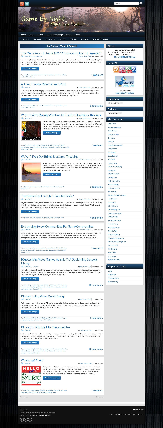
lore (66, 349)
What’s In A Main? (32, 360)
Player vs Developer (115, 213)
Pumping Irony (113, 224)
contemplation (50, 390)
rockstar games (50, 287)
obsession (23, 287)
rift (50, 105)
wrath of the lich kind (33, 353)
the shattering (45, 147)
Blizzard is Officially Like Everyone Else (45, 327)
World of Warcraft (26, 77)
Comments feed (113, 278)
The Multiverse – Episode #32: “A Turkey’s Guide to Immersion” (61, 53)
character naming (35, 390)
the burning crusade (38, 351)
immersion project (42, 75)
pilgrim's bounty (59, 145)
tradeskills (52, 147)
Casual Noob (112, 149)
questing (27, 320)
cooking (38, 145)
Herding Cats (112, 177)
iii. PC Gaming (50, 39)
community (50, 248)
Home (23, 35)
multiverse (51, 75)
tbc (31, 351)
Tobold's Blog (112, 249)
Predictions (45, 105)
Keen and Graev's (114, 188)
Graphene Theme (137, 414)
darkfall (56, 248)
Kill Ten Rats (112, 192)
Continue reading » (30, 69)
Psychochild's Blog (114, 220)
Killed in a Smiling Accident (117, 195)
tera (53, 105)
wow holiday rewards (27, 149)
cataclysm (27, 75)
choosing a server (41, 248)
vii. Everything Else (100, 39)
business (41, 349)
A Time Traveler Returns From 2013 (43, 84)
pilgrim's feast (25, 147)
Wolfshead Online (114, 260)
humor (40, 105)
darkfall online (63, 248)
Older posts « (24, 397)
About (31, 35)
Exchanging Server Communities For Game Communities (57, 226)
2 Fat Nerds (112, 124)
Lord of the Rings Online (28, 250)
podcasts (64, 75)
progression (60, 318)
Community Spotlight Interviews (59, 35)
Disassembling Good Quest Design (43, 296)
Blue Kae (111, 142)
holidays (52, 145)
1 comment (97, 75)
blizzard (26, 145)
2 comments (96, 318)
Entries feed (112, 275)
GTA (61, 285)
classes (43, 390)
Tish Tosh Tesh (113, 245)
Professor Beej (113, 217)
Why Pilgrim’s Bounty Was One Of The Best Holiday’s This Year (61, 115)
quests (32, 320)
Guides (77, 35)
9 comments (96, 106)
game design (33, 318)
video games (24, 289)
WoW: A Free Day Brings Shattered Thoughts (49, 157)
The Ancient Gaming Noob (117, 242)
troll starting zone (54, 186)
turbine (58, 250)
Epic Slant (111, 159)
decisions (57, 390)
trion (65, 105)
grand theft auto (54, 285)
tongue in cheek (59, 105)
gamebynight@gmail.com (125, 93)
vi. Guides (85, 39)
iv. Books (61, 39)
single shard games (50, 250)
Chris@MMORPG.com (125, 57)
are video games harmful (31, 285)
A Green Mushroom (114, 127)
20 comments (96, 285)
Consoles (46, 285)
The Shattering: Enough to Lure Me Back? (47, 196)
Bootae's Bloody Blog (115, 145)
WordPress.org (113, 282)
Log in (110, 271)
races (40, 392)
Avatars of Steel (113, 134)
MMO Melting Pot (114, 210)
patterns (36, 392)
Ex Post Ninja (112, 163)
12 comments (96, 349)
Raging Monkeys (113, 227)
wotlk (57, 351)
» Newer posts (99, 397)
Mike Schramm (113, 206)
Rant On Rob (112, 231)
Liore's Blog (112, 202)
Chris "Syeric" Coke (85, 56)
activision (27, 349)
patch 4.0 (38, 217)
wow (33, 77)
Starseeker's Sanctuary (116, 238)
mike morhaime (25, 351)
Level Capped (112, 199)
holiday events (45, 145)
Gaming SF (112, 170)
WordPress (121, 414)
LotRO (38, 250)
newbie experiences (35, 186)
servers (42, 250)
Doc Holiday (112, 152)
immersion (34, 75)
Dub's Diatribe (113, 156)
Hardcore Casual (113, 174)
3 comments (96, 187)
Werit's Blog (112, 252)
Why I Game (112, 256)
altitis (25, 390)
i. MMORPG (25, 39)
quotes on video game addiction (36, 287)
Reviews (40, 35)
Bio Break (111, 138)
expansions (61, 349)
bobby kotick (34, 349)
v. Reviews (73, 39)
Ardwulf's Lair (112, 131)
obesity (65, 285)
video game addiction (61, 287)
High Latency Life (114, 181)
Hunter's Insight (113, 185)
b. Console (35, 266)
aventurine (27, 248)
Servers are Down (114, 235)
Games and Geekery (115, 167)
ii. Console (36, 39)
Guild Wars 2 (33, 105)
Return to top (138, 409)
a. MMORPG (27, 56)
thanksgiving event (35, 147)
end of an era (54, 349)
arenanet (26, 105)
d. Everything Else (37, 56)
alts (29, 390)
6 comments (96, 218)
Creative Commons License (40, 415)
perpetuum (58, 75)
